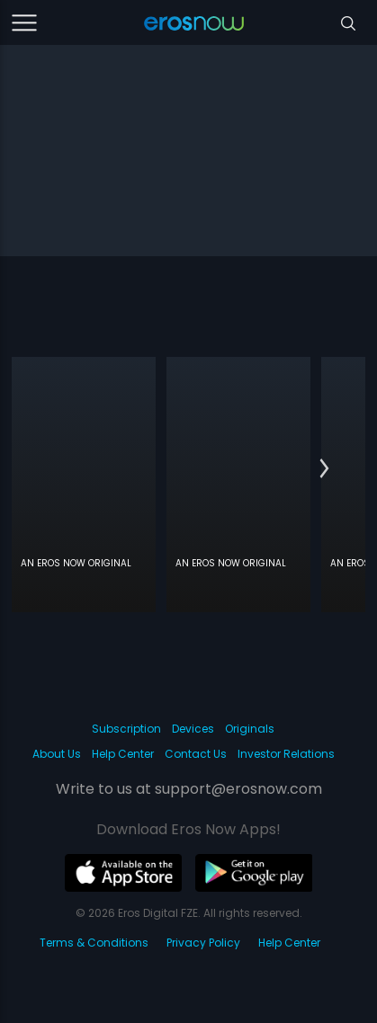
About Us (56, 753)
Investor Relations (286, 753)
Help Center (123, 753)
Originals (249, 728)
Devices (193, 728)
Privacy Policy (203, 942)
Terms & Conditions (94, 942)
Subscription (126, 728)
